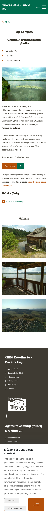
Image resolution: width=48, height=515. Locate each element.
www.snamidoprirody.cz (15, 201)
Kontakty (10, 389)
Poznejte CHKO (12, 369)
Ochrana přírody (13, 377)
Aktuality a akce (13, 385)
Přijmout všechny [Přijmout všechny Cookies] (36, 504)
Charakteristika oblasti (15, 373)
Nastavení (11, 501)
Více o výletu (10, 166)
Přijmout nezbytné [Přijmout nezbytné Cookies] (15, 508)
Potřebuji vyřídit (12, 381)
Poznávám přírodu (13, 438)
